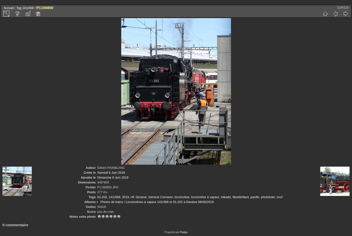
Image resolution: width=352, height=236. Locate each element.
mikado (226, 197)
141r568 (28, 8)
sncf (279, 197)
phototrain (268, 197)
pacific (255, 197)
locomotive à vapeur (205, 197)
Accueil (9, 8)
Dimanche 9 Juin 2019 (112, 177)
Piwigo (183, 232)
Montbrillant (240, 197)
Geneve (141, 197)
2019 (125, 197)
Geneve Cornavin (160, 197)
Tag (19, 8)
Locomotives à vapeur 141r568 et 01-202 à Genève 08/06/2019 (170, 202)
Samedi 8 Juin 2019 (111, 172)
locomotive (182, 197)
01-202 (102, 197)
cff (132, 197)
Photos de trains (111, 202)
